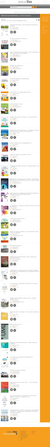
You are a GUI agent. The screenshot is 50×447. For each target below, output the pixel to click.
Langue (43, 27)
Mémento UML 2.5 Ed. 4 (16, 324)
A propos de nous (23, 432)
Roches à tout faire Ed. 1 (16, 245)
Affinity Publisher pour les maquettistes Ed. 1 (21, 143)
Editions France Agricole (17, 68)
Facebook (33, 431)
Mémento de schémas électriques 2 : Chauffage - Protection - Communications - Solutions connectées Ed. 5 (25, 131)
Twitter (33, 432)
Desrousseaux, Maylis (16, 259)
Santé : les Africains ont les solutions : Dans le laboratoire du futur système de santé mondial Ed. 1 (25, 53)
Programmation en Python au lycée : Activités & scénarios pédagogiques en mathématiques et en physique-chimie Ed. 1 (25, 271)
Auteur (10, 20)
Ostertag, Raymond (16, 93)
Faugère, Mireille (15, 54)
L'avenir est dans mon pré (16, 104)
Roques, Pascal (15, 325)
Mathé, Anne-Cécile (16, 345)
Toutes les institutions (45, 17)
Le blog (21, 439)
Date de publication (45, 30)
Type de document (45, 26)
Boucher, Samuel (15, 67)
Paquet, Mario (15, 234)
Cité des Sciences (45, 18)
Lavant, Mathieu (15, 144)
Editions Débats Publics (17, 41)
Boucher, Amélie (15, 314)
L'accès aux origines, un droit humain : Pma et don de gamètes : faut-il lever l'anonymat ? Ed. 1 (23, 396)
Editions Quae (15, 28)
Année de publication (18, 20)
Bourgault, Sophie (16, 300)
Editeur (25, 20)
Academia (14, 346)
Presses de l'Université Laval (18, 235)
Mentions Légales (23, 433)
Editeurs (43, 29)
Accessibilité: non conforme (24, 434)
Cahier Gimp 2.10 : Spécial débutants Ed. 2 (20, 92)
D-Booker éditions (16, 386)
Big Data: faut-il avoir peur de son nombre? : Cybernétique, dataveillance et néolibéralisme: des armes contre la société (24, 179)
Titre (7, 20)
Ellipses (14, 81)
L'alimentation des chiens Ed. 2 (17, 218)
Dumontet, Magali (16, 371)
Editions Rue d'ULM (16, 372)
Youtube (33, 433)
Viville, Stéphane (15, 398)
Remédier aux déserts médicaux (18, 370)
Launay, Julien (15, 358)
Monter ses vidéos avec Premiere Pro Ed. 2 (20, 154)
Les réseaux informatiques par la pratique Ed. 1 (21, 357)
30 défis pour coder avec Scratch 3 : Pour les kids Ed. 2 (23, 117)
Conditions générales (23, 435)
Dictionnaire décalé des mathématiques (19, 78)
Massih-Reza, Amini (16, 195)
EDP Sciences (15, 248)
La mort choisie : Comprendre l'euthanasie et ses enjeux (23, 283)
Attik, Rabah (15, 168)
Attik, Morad (15, 118)
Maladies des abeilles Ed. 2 (16, 65)
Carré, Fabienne (15, 105)
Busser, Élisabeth (16, 80)
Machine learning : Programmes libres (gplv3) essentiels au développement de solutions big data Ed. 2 (24, 194)
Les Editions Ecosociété (17, 182)
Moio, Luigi (14, 208)
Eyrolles (14, 94)
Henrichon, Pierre (16, 181)
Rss (21, 440)
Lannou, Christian (16, 27)
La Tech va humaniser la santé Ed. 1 (19, 38)
